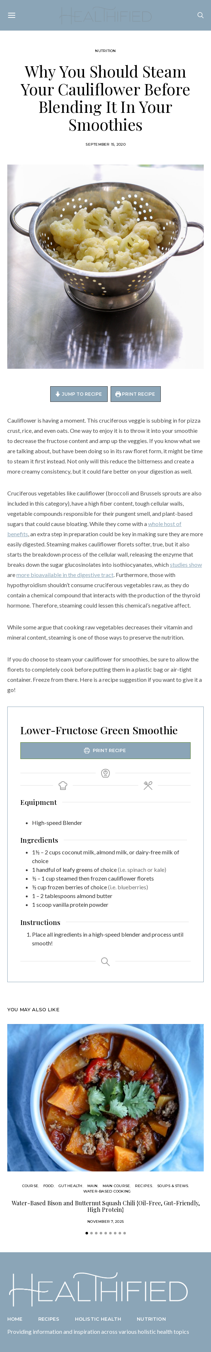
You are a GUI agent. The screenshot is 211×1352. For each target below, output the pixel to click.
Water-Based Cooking (107, 1191)
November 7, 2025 (105, 1221)
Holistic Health (98, 1319)
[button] (86, 1233)
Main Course (116, 1185)
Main (92, 1185)
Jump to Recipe (78, 394)
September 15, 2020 (105, 144)
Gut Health (71, 1185)
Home (15, 1319)
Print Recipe (135, 394)
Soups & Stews (172, 1185)
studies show (186, 564)
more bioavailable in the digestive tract (65, 574)
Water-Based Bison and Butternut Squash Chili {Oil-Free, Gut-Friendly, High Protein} (106, 1206)
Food (48, 1185)
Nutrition (105, 50)
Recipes (143, 1185)
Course (30, 1185)
